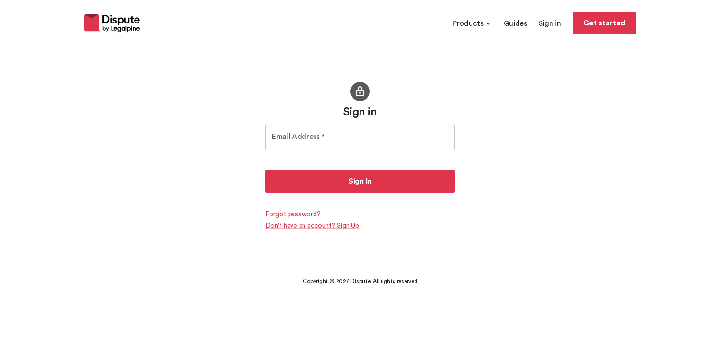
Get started (604, 23)
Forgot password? (293, 214)
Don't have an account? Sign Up (312, 225)
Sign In (360, 181)
